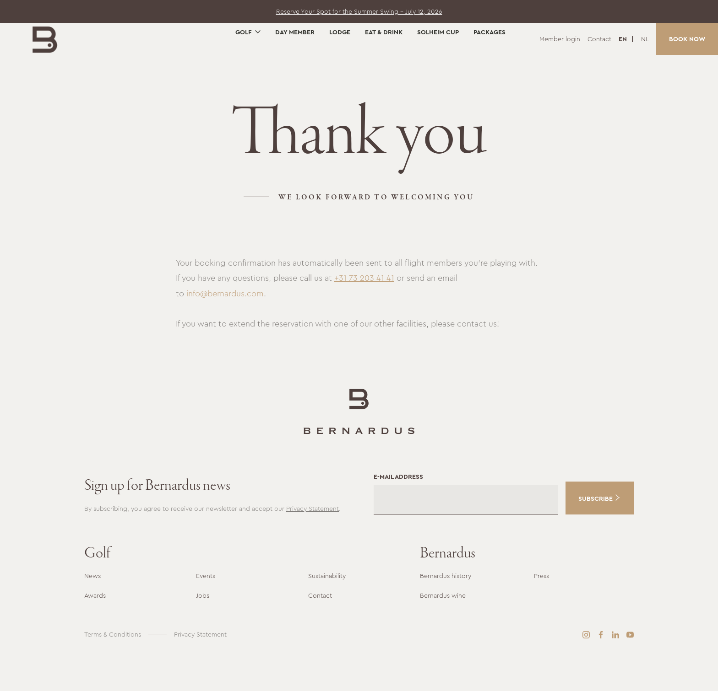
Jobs (202, 627)
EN (624, 38)
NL (645, 38)
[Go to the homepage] (59, 50)
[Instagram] (586, 667)
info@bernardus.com (225, 326)
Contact (599, 38)
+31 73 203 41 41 (364, 311)
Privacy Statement (312, 541)
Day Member (295, 62)
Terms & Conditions (112, 666)
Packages (489, 62)
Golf (243, 62)
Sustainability (327, 608)
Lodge (339, 62)
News (92, 608)
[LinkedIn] (615, 667)
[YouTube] (630, 667)
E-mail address (398, 509)
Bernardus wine (443, 627)
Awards (95, 627)
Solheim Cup (438, 62)
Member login (559, 38)
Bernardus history (445, 608)
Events (205, 608)
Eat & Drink (384, 62)
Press (541, 608)
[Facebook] (600, 667)
